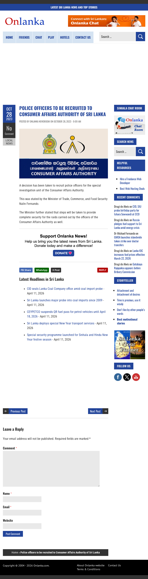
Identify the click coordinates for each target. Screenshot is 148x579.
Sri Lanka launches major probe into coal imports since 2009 (64, 300)
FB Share (26, 270)
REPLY (102, 270)
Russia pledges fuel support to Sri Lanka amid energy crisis (128, 224)
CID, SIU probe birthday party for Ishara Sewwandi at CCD (127, 210)
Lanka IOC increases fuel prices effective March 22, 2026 (129, 254)
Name (7, 493)
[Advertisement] (74, 74)
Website (8, 520)
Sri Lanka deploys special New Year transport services (60, 323)
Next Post (95, 411)
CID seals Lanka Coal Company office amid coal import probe (65, 289)
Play (51, 37)
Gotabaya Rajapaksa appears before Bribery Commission (128, 268)
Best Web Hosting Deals (132, 188)
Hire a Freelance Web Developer (130, 181)
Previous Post (18, 411)
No (9, 128)
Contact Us (114, 565)
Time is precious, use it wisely (128, 302)
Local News (9, 142)
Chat (38, 37)
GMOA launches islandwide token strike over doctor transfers (128, 241)
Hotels (64, 37)
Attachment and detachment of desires (128, 292)
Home (9, 37)
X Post (56, 270)
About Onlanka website (90, 565)
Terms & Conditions (88, 569)
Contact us (83, 37)
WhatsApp (41, 270)
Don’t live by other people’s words (131, 311)
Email (7, 507)
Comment (9, 134)
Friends (24, 37)
